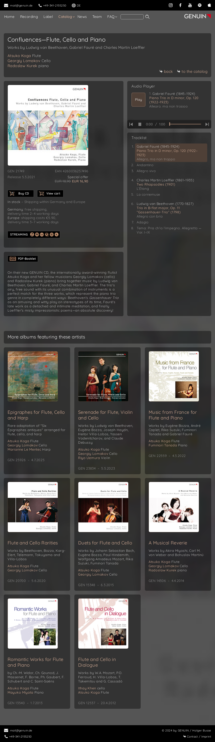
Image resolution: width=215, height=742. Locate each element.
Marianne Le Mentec (29, 449)
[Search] (132, 16)
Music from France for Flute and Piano (173, 415)
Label (48, 16)
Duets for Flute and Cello (105, 543)
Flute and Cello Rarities (33, 543)
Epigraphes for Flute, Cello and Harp (36, 415)
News (82, 16)
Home (9, 16)
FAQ (110, 16)
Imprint (197, 736)
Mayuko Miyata (26, 692)
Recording (29, 16)
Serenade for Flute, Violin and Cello (105, 415)
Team (97, 16)
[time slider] (185, 124)
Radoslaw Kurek (28, 65)
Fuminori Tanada (168, 445)
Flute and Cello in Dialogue (97, 662)
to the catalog (192, 71)
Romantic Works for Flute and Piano (35, 662)
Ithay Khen (91, 688)
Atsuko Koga (24, 55)
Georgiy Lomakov (29, 60)
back (166, 71)
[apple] (209, 4)
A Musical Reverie (168, 543)
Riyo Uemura (94, 458)
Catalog (65, 16)
